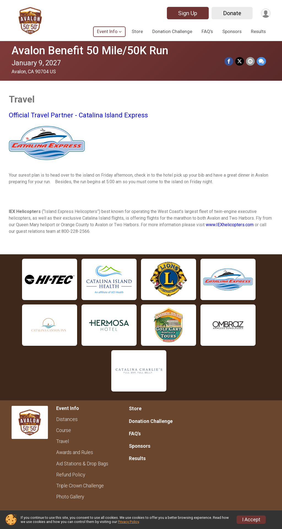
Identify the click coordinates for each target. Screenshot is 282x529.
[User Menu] (265, 13)
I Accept (251, 519)
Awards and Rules (74, 452)
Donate (231, 13)
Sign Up (186, 13)
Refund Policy (70, 474)
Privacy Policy (128, 522)
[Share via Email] (250, 61)
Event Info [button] (107, 31)
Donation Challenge (172, 31)
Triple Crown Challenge (80, 485)
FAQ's (207, 31)
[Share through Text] (261, 61)
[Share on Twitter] (240, 61)
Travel (62, 441)
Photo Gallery (70, 497)
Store (137, 31)
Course (63, 430)
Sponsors (232, 31)
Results (258, 31)
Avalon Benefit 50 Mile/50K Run (90, 50)
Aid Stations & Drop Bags (82, 463)
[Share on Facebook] (229, 61)
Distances (67, 419)
